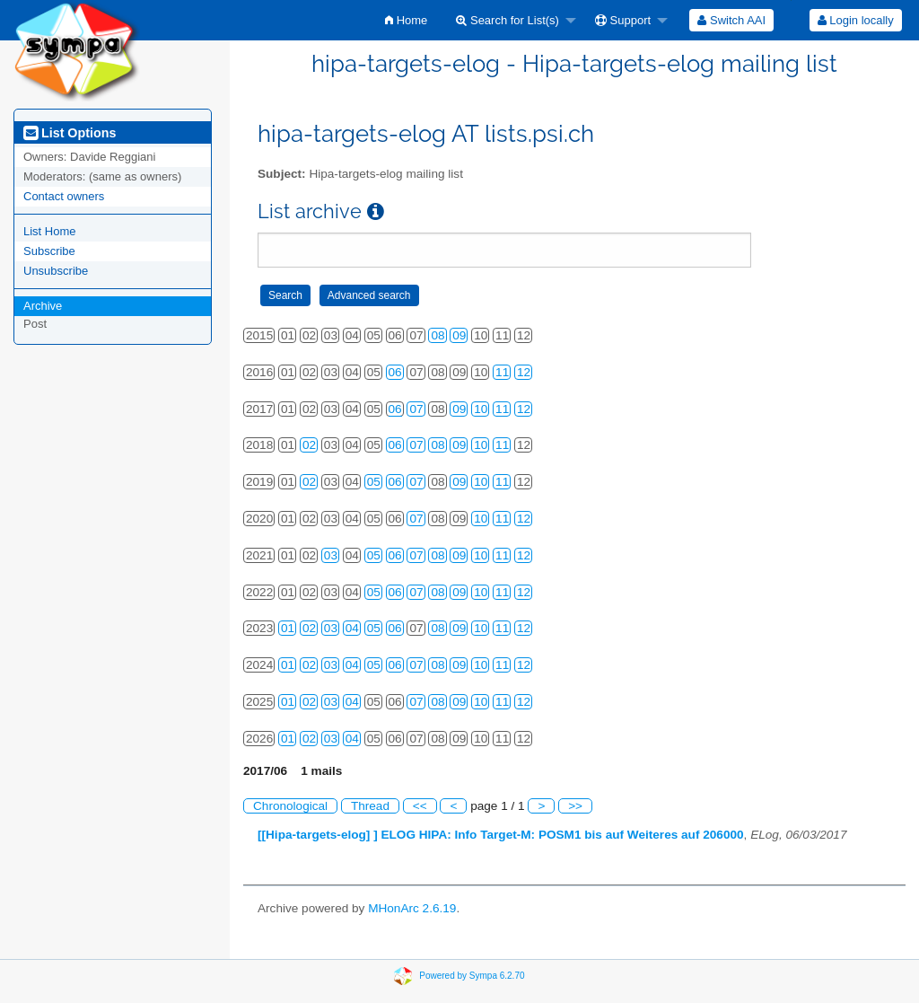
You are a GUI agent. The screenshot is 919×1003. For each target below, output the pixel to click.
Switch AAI (731, 20)
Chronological (290, 806)
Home (406, 20)
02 (309, 445)
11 (502, 372)
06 (395, 372)
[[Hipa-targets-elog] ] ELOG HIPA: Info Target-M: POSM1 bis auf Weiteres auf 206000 (501, 834)
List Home (49, 231)
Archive (42, 305)
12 (523, 372)
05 (374, 481)
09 (459, 335)
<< (420, 806)
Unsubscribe (55, 270)
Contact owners (63, 196)
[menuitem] (406, 20)
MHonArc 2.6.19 (412, 908)
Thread (370, 806)
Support (623, 20)
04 (352, 628)
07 (416, 409)
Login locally (856, 20)
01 (287, 628)
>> (575, 806)
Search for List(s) (507, 20)
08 (437, 335)
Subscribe (49, 251)
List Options (69, 133)
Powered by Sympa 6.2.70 (471, 976)
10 (480, 409)
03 (330, 555)
